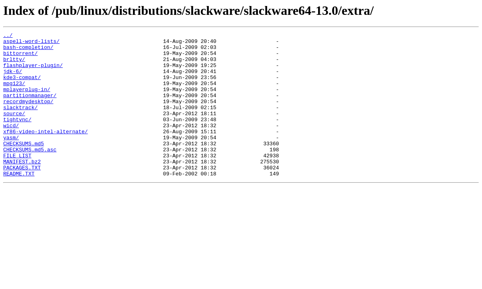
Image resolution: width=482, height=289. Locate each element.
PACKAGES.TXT (22, 195)
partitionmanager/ (30, 108)
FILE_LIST (17, 180)
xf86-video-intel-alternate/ (45, 151)
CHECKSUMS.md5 (23, 166)
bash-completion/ (28, 50)
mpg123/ (14, 94)
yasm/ (11, 159)
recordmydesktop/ (28, 115)
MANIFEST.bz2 (22, 187)
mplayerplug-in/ (26, 101)
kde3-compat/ (22, 86)
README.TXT (19, 202)
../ (7, 36)
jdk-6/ (12, 79)
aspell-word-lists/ (31, 43)
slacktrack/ (20, 122)
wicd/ (11, 144)
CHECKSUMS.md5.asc (30, 173)
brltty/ (14, 65)
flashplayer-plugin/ (33, 72)
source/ (14, 130)
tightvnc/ (17, 137)
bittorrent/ (20, 57)
